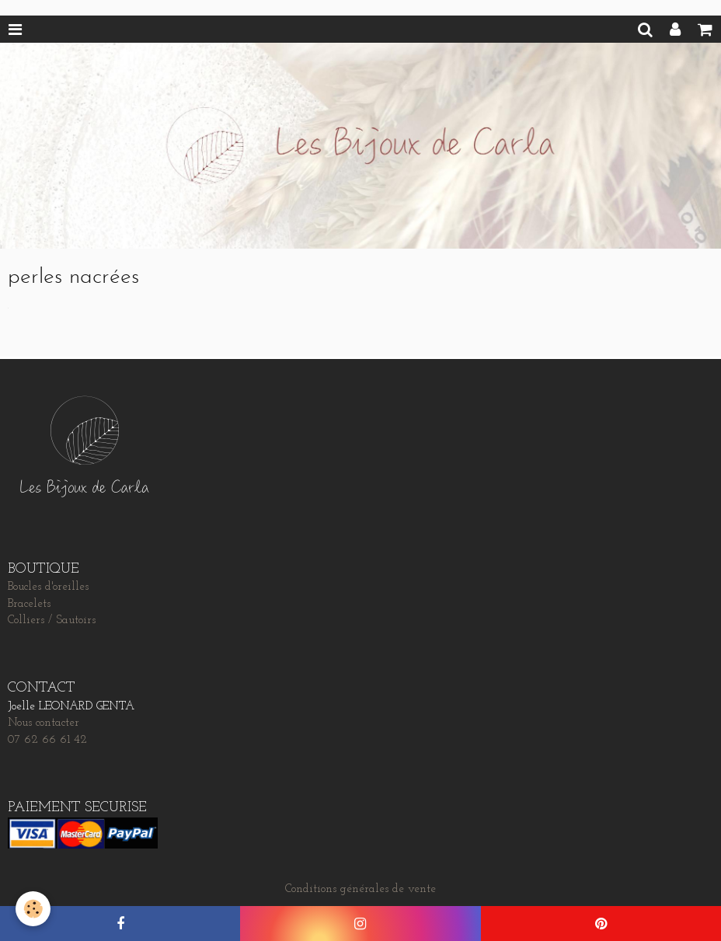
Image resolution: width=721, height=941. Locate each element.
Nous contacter (43, 723)
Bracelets (29, 604)
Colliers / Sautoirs (52, 620)
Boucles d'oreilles (48, 587)
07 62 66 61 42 (47, 740)
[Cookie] (33, 908)
